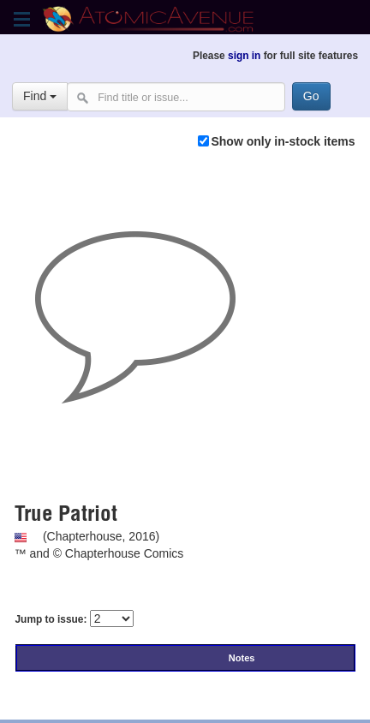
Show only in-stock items (283, 141)
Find (40, 96)
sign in (244, 56)
